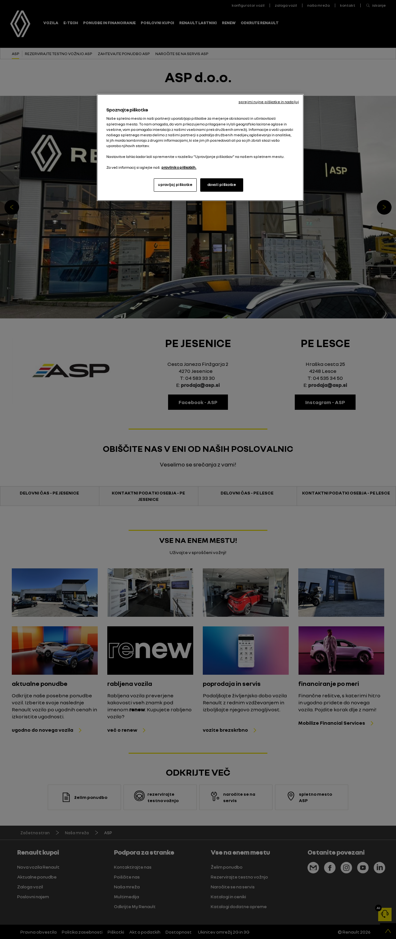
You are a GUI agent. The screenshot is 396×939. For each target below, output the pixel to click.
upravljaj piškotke (175, 184)
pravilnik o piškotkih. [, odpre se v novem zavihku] (178, 167)
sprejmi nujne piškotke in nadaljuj (268, 102)
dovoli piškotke (222, 184)
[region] (200, 147)
